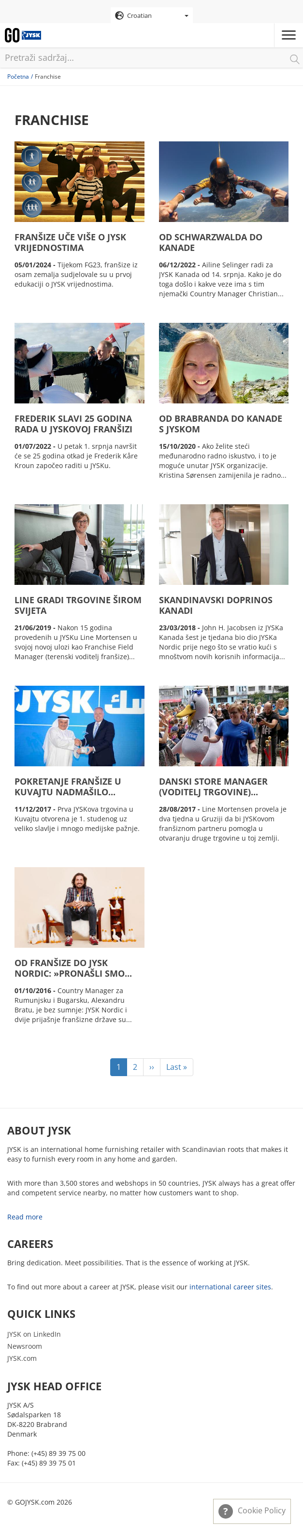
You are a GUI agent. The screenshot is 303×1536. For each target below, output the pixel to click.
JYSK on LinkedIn (34, 1334)
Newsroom (24, 1346)
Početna (18, 76)
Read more (25, 1216)
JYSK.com (22, 1358)
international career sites (230, 1286)
